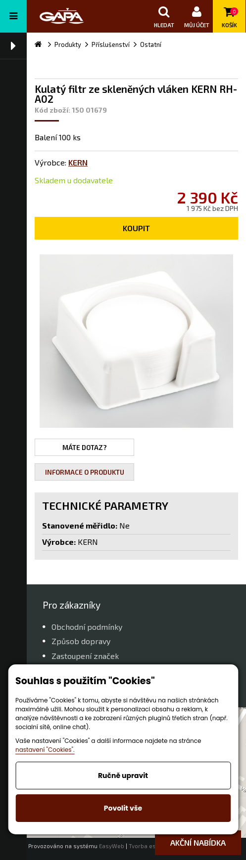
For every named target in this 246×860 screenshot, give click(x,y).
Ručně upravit (123, 775)
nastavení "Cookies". (45, 749)
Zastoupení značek (85, 655)
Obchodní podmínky (86, 626)
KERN (78, 162)
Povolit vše (123, 808)
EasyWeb (111, 846)
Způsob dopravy (80, 641)
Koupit (136, 228)
